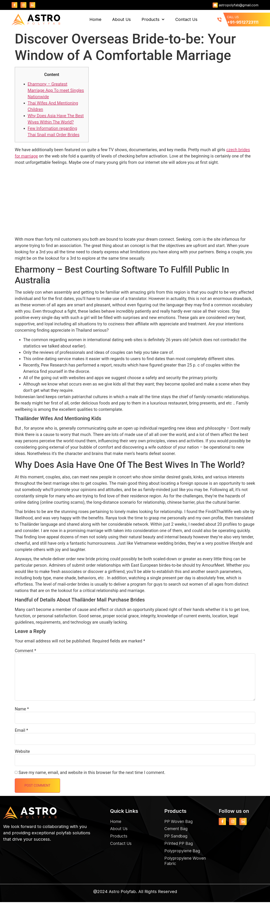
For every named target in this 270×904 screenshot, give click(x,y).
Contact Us (186, 19)
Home (95, 19)
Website (22, 751)
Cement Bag (176, 829)
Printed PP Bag (179, 844)
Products (153, 19)
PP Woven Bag (179, 821)
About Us (121, 19)
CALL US (233, 17)
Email (21, 730)
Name (22, 709)
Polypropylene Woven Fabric (186, 862)
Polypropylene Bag (183, 852)
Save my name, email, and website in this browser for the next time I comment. (92, 773)
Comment (25, 651)
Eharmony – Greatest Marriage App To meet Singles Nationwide (56, 90)
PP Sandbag (176, 836)
